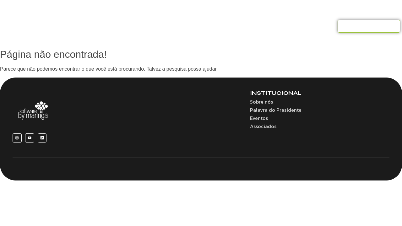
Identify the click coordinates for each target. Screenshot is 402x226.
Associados (212, 26)
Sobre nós (109, 26)
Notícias (272, 26)
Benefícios (142, 26)
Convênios (177, 26)
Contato (301, 26)
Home (80, 26)
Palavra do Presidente (276, 110)
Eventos (244, 26)
